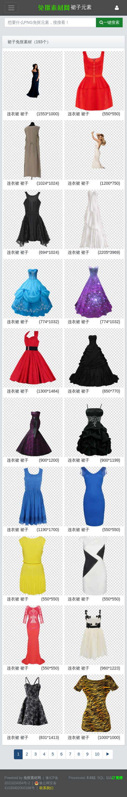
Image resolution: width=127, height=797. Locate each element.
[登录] (117, 8)
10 (97, 754)
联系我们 (46, 788)
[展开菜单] (11, 8)
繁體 (117, 778)
